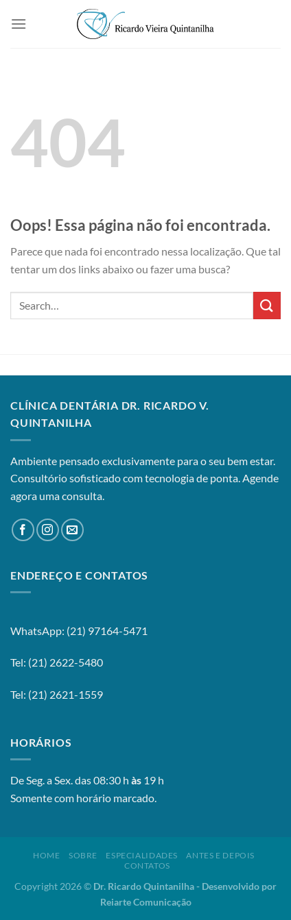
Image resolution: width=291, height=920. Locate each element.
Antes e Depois (220, 855)
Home (46, 855)
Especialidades (142, 855)
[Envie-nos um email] (72, 530)
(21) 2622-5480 (65, 662)
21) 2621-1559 (67, 694)
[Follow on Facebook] (23, 530)
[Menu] (18, 23)
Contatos (147, 865)
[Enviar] (267, 305)
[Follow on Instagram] (47, 530)
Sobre (83, 855)
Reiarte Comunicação (145, 902)
